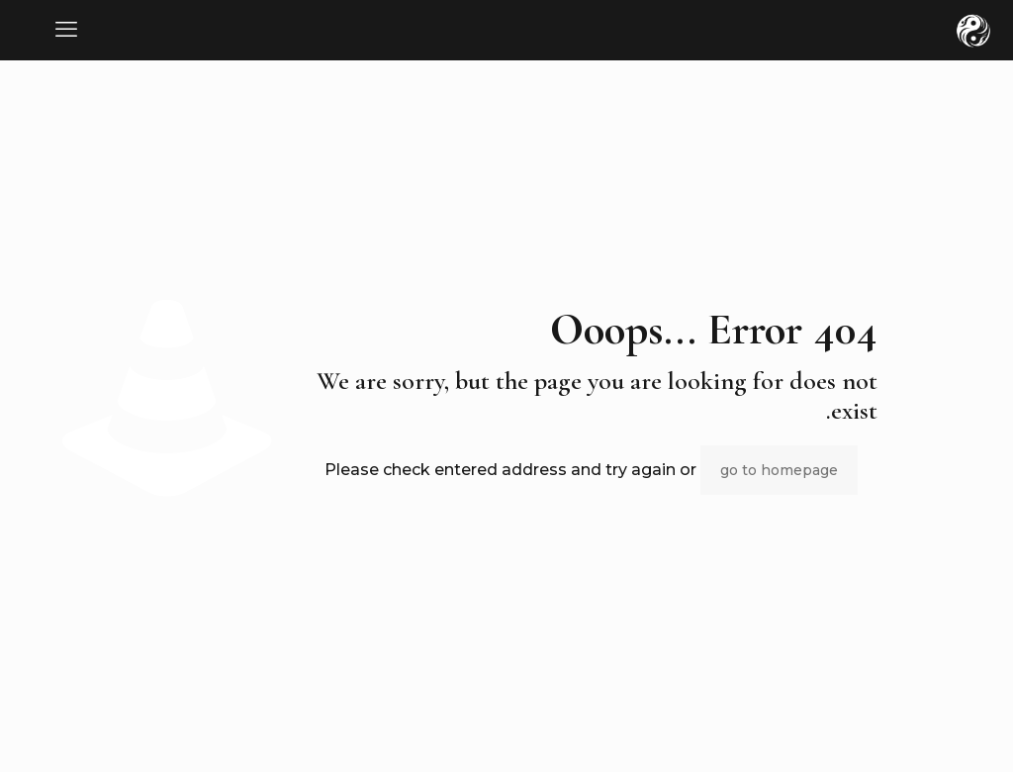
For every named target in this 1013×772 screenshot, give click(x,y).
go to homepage (779, 470)
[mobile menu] (66, 30)
